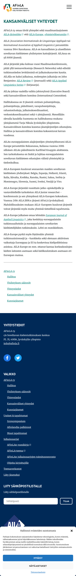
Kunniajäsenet (15, 300)
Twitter (18, 357)
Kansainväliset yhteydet (20, 294)
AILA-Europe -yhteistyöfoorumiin (47, 34)
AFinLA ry (9, 271)
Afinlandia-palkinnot (19, 427)
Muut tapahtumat (17, 433)
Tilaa (66, 501)
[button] (71, 530)
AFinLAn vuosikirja (18, 444)
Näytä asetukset (38, 566)
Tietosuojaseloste (38, 572)
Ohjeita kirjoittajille (18, 462)
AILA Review (24, 80)
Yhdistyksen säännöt (19, 282)
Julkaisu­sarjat (11, 439)
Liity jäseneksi (12, 474)
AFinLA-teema (15, 450)
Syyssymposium (16, 421)
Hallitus (11, 276)
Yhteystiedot (14, 288)
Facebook (7, 357)
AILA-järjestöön (12, 34)
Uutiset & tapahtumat (16, 415)
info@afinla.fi (11, 343)
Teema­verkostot (13, 468)
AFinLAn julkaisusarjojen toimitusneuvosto (31, 456)
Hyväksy (38, 558)
